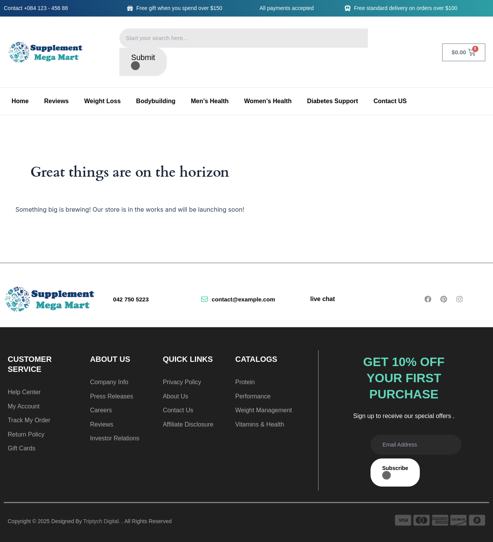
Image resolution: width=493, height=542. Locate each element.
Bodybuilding (155, 101)
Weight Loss (102, 101)
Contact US (390, 101)
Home (20, 101)
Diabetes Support (332, 101)
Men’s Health (210, 101)
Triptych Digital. (101, 521)
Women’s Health (268, 101)
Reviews (56, 101)
